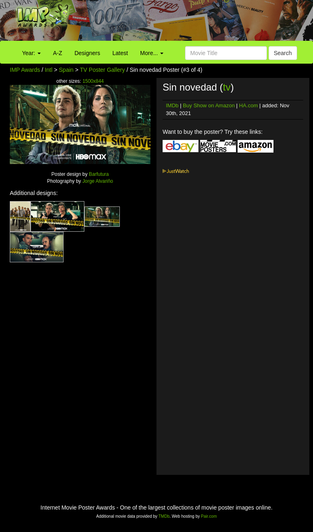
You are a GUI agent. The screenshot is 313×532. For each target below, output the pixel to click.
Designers (87, 53)
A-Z (57, 53)
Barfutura (99, 174)
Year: (31, 53)
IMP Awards (25, 69)
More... (151, 53)
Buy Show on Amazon (209, 105)
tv (227, 87)
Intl (49, 69)
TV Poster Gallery (102, 69)
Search (283, 53)
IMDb (172, 105)
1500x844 (93, 81)
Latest (120, 53)
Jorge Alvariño (97, 181)
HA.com (248, 105)
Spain (66, 69)
